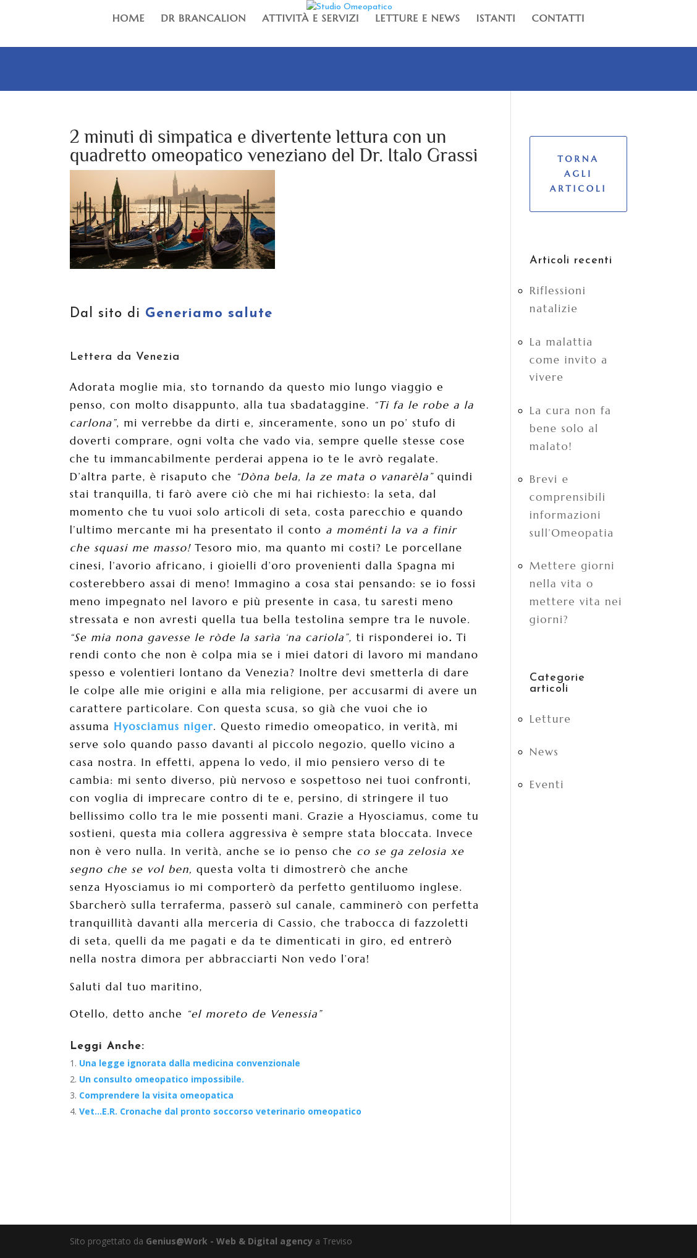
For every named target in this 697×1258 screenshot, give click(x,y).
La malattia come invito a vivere (569, 360)
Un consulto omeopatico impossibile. (161, 1079)
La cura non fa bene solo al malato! (571, 428)
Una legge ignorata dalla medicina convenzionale (189, 1063)
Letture (551, 719)
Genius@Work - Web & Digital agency (229, 1241)
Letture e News (417, 18)
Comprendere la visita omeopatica (156, 1095)
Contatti (558, 18)
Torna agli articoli (578, 173)
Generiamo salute (208, 314)
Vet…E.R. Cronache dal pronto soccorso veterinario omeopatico (220, 1111)
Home (128, 18)
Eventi (547, 784)
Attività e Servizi (310, 18)
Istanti (496, 18)
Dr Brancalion (203, 18)
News (544, 752)
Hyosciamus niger (163, 726)
